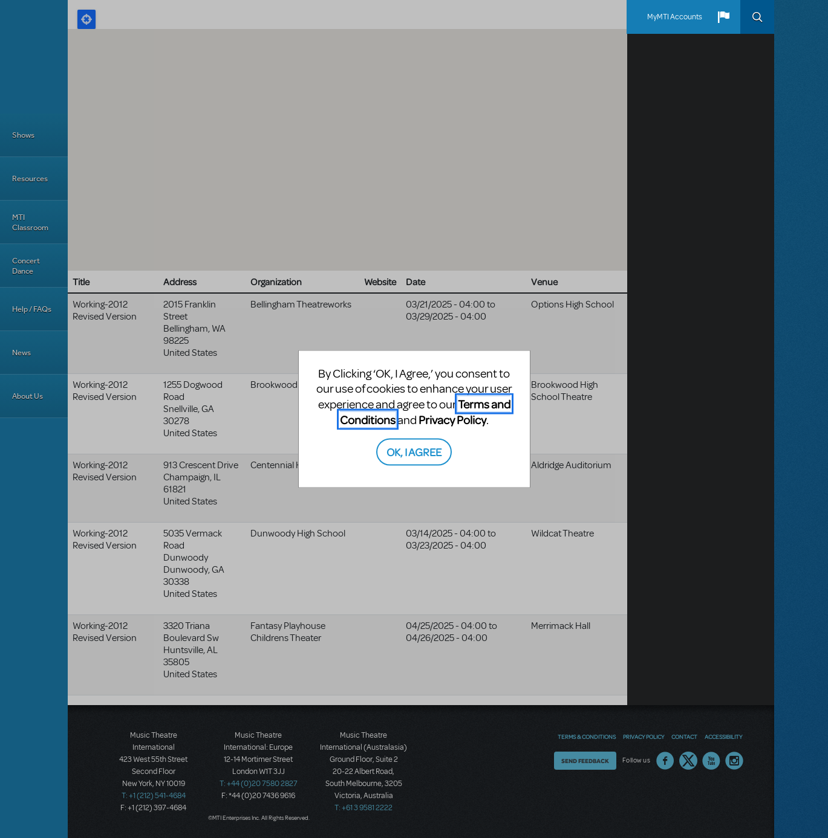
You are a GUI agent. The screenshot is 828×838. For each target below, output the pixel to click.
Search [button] (757, 17)
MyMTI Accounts (674, 17)
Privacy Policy (452, 419)
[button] (723, 17)
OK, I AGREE (414, 452)
